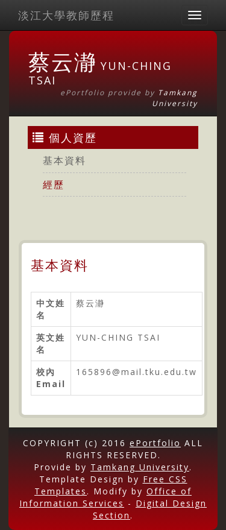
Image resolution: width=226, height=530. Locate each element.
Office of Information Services (105, 497)
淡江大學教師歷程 (66, 15)
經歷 (53, 184)
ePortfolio (155, 443)
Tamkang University (175, 97)
